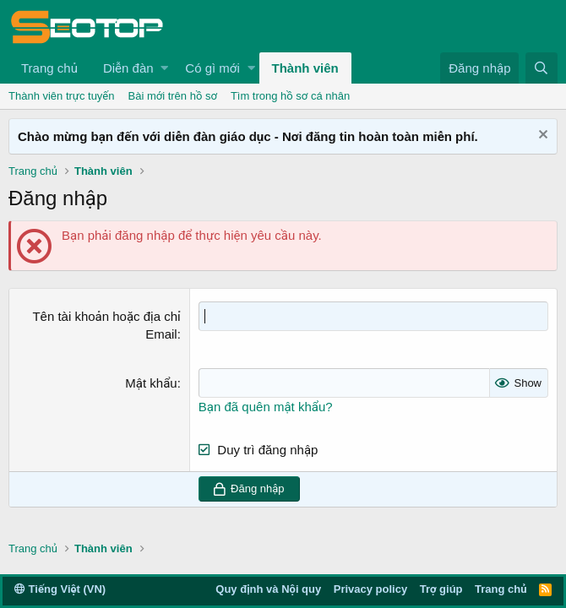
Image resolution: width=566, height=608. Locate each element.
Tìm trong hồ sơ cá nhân (290, 96)
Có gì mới (212, 68)
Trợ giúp (441, 589)
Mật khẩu (151, 383)
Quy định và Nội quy (268, 589)
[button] (164, 68)
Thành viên (305, 68)
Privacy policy (370, 589)
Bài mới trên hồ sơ (172, 96)
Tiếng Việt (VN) (60, 589)
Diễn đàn (128, 68)
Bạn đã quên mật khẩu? (266, 406)
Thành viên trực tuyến (61, 96)
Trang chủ (49, 68)
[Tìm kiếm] (541, 68)
